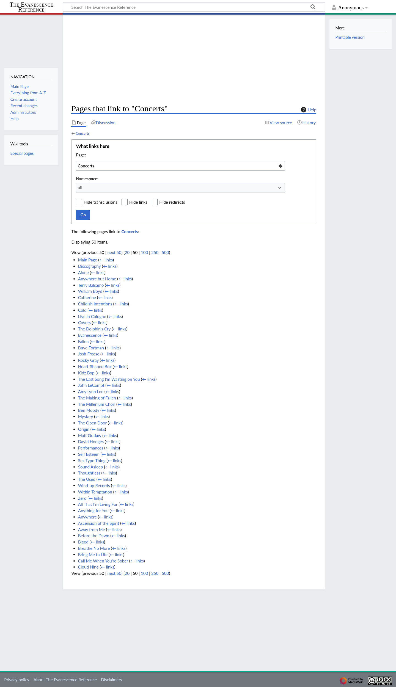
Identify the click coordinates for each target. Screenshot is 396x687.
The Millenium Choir (96, 404)
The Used (86, 479)
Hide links (138, 202)
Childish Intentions (95, 303)
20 (127, 252)
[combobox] (180, 165)
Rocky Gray (88, 360)
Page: (81, 154)
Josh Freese (88, 353)
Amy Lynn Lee (90, 391)
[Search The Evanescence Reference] (194, 6)
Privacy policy (16, 679)
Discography (89, 266)
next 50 (115, 252)
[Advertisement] (193, 59)
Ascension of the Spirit (98, 523)
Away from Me (91, 529)
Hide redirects (172, 202)
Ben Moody (89, 410)
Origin (83, 429)
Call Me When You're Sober (103, 560)
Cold (82, 310)
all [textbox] (80, 187)
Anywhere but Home (97, 278)
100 (144, 252)
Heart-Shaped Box (95, 366)
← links (106, 259)
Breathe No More (94, 548)
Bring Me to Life (93, 554)
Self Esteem (89, 454)
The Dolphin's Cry (94, 328)
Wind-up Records (94, 485)
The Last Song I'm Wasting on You (109, 379)
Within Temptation (95, 491)
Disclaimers (111, 679)
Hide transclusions (100, 202)
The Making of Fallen (97, 397)
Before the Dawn (93, 535)
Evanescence (89, 335)
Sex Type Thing (92, 460)
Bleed (83, 541)
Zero (82, 498)
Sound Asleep (90, 466)
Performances (90, 447)
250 (154, 252)
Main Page (87, 259)
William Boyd (90, 291)
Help (307, 109)
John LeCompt (91, 385)
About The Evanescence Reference (65, 679)
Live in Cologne (92, 316)
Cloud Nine (88, 566)
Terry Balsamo (91, 285)
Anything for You (93, 510)
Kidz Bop (86, 372)
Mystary (85, 416)
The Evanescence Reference (31, 7)
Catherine (87, 297)
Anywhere (87, 516)
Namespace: (87, 178)
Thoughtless (89, 472)
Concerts (82, 133)
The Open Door (92, 422)
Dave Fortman (91, 347)
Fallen (83, 341)
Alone (83, 272)
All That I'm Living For (98, 504)
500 (165, 252)
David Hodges (91, 441)
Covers (84, 322)
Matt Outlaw (89, 435)
